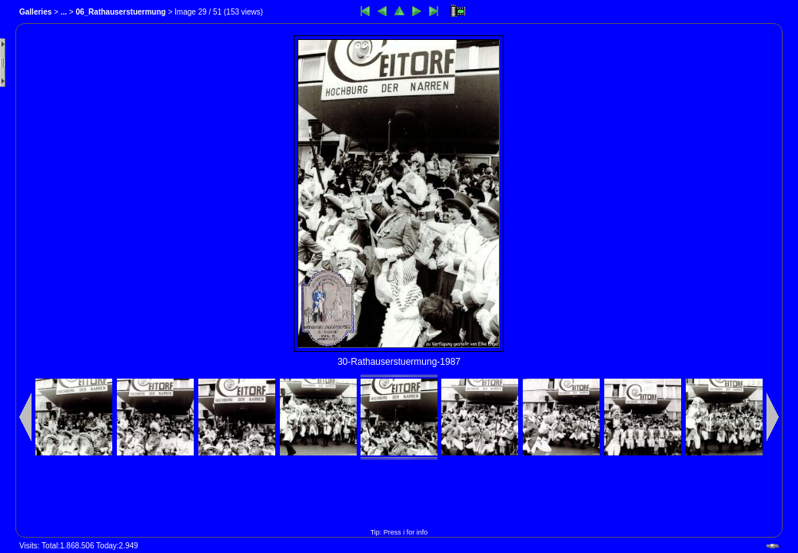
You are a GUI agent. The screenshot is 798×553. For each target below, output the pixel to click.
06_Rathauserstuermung (120, 12)
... (64, 12)
